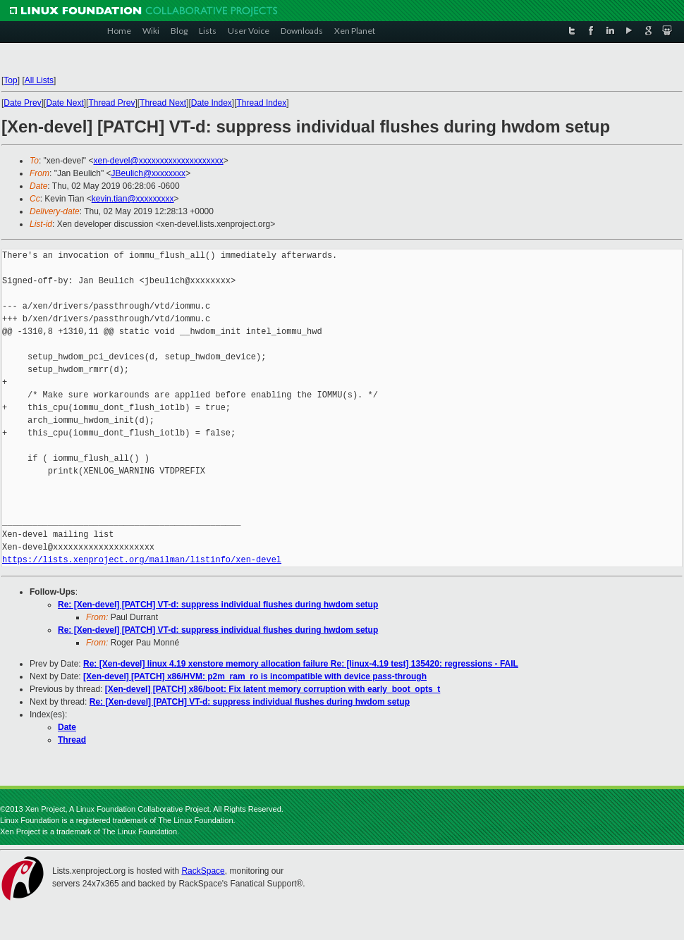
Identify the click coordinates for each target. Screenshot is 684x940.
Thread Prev (111, 103)
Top (10, 80)
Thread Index (262, 103)
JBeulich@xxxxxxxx (148, 173)
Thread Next (163, 103)
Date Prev (22, 103)
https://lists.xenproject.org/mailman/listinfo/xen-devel (141, 560)
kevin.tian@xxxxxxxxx (133, 199)
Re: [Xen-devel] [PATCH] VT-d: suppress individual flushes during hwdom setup (218, 605)
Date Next (64, 103)
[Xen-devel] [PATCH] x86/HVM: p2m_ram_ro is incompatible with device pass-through (255, 676)
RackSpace (202, 871)
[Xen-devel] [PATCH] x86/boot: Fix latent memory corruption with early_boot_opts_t (273, 689)
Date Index (211, 103)
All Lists (39, 80)
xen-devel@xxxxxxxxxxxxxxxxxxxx (158, 161)
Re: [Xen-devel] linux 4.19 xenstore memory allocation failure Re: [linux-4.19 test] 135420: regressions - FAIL (300, 664)
